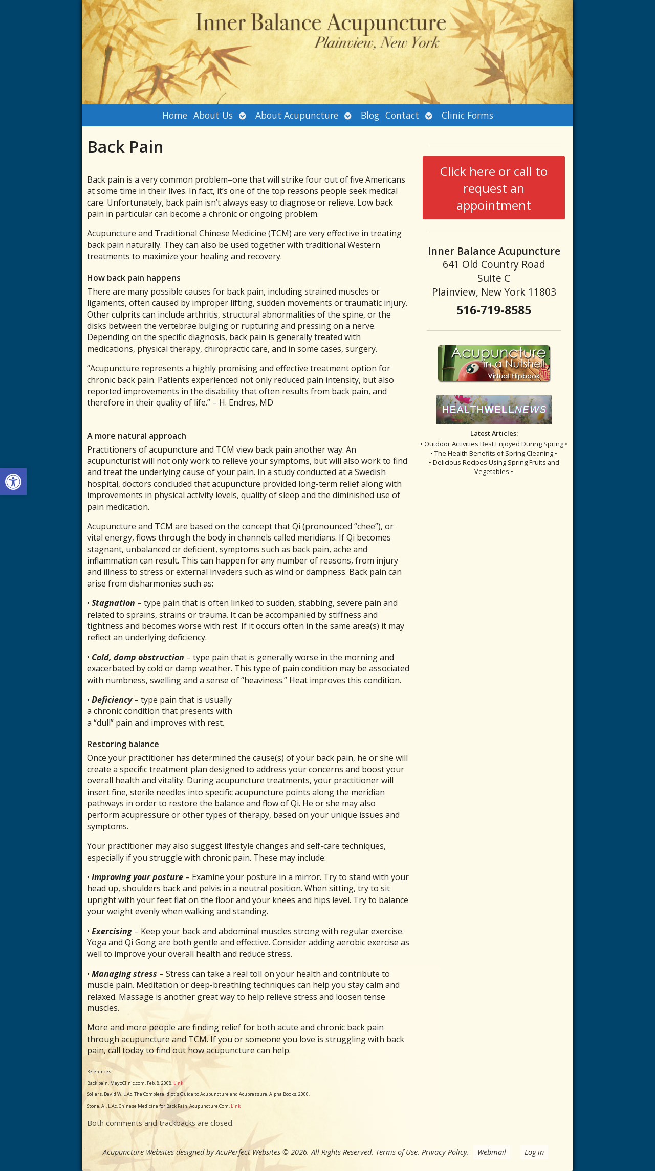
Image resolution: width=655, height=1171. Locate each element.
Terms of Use (397, 1152)
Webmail (491, 1152)
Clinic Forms (467, 115)
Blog (370, 115)
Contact (402, 115)
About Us (213, 115)
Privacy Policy (444, 1152)
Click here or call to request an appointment (494, 188)
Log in (534, 1152)
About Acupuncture (296, 115)
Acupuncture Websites (138, 1152)
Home (174, 115)
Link (177, 1082)
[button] (13, 481)
